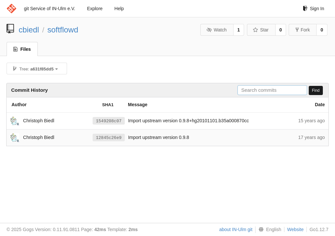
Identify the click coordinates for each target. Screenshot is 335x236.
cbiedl (29, 29)
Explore (94, 8)
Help (119, 8)
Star (261, 29)
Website (295, 229)
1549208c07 (109, 121)
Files (22, 49)
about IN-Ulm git (235, 229)
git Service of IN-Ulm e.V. (49, 8)
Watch (216, 29)
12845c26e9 (109, 138)
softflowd (62, 29)
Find (316, 90)
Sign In (313, 8)
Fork (303, 29)
